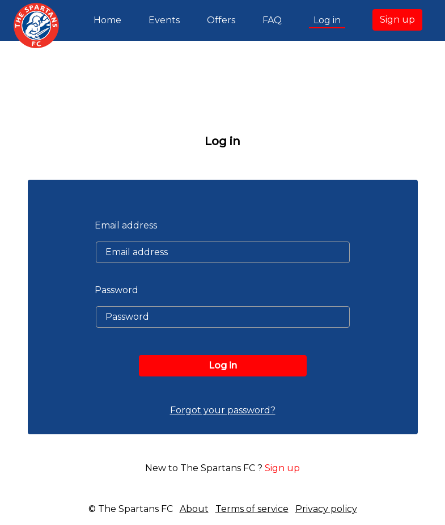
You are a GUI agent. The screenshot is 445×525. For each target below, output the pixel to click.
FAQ (272, 20)
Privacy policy (326, 508)
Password (116, 290)
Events (164, 20)
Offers (221, 20)
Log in (327, 20)
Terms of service (252, 508)
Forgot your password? (223, 410)
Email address (126, 225)
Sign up (397, 19)
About (194, 508)
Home (110, 19)
